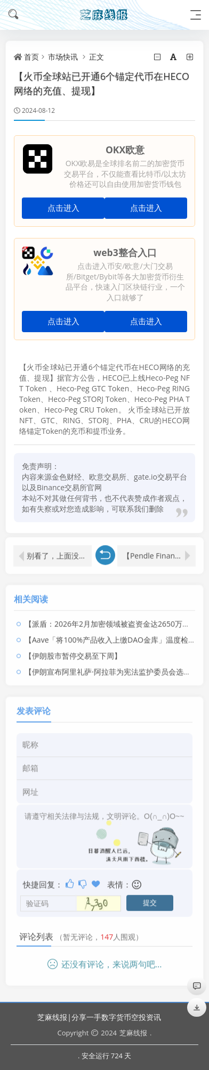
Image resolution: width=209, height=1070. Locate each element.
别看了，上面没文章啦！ (59, 551)
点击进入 (63, 207)
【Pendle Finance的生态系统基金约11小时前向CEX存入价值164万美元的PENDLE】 (159, 551)
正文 (96, 57)
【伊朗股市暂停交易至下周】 (73, 651)
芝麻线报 (133, 1033)
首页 (31, 57)
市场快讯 (63, 57)
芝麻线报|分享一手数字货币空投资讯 (99, 1017)
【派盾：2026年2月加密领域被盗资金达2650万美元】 (115, 619)
